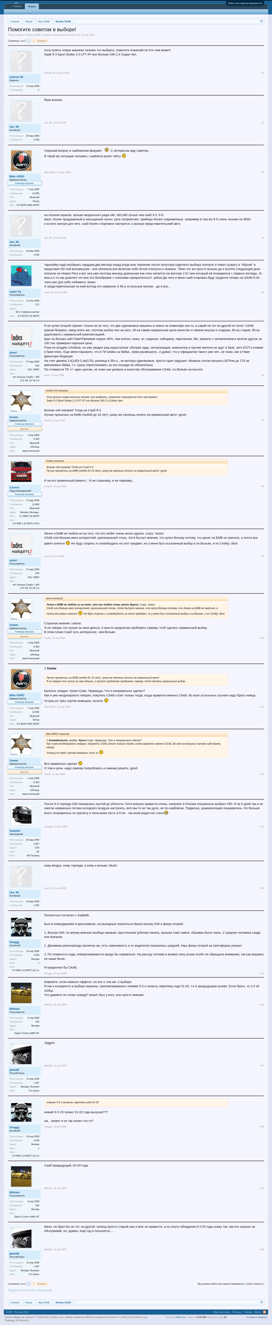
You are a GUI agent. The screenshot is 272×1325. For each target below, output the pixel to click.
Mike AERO (17, 176)
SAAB (9, 1312)
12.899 (35, 504)
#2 (262, 122)
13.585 (35, 193)
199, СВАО (33, 369)
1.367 (36, 1083)
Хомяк (14, 417)
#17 (262, 1065)
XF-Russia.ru (22, 1320)
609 (37, 365)
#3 (262, 172)
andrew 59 (74, 35)
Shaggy (15, 942)
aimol (13, 352)
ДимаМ (14, 1069)
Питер (36, 201)
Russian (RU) (21, 1312)
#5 (262, 292)
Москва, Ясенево (30, 1086)
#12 (262, 774)
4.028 (36, 955)
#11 (262, 707)
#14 (262, 888)
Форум (32, 6)
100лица (34, 446)
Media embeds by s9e (77, 1317)
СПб (37, 847)
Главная (17, 6)
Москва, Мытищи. (29, 512)
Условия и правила (256, 1317)
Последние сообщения (20, 11)
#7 (262, 420)
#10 (262, 638)
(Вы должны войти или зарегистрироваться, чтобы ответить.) (231, 1284)
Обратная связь (221, 1312)
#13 (262, 826)
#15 (262, 973)
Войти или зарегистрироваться (245, 3)
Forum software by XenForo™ (118, 1317)
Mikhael (15, 1008)
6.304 (36, 439)
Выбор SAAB (33, 35)
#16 (262, 1004)
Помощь (236, 1312)
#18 (262, 1126)
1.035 (36, 139)
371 (37, 304)
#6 (262, 375)
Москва (35, 959)
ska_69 (14, 126)
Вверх (258, 1312)
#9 (262, 556)
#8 (262, 486)
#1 (262, 73)
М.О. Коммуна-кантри (27, 312)
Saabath (15, 830)
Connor (14, 487)
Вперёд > (42, 41)
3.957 (36, 844)
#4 (262, 237)
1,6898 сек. (180, 1317)
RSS (264, 1312)
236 (37, 1021)
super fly (15, 291)
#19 (262, 1188)
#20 (262, 1249)
